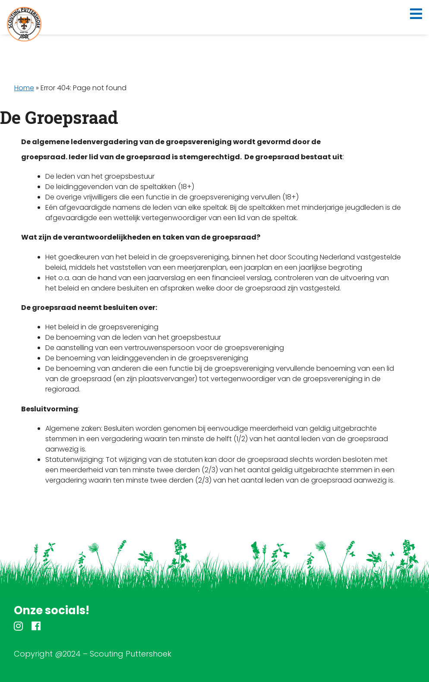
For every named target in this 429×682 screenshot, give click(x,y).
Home (24, 88)
